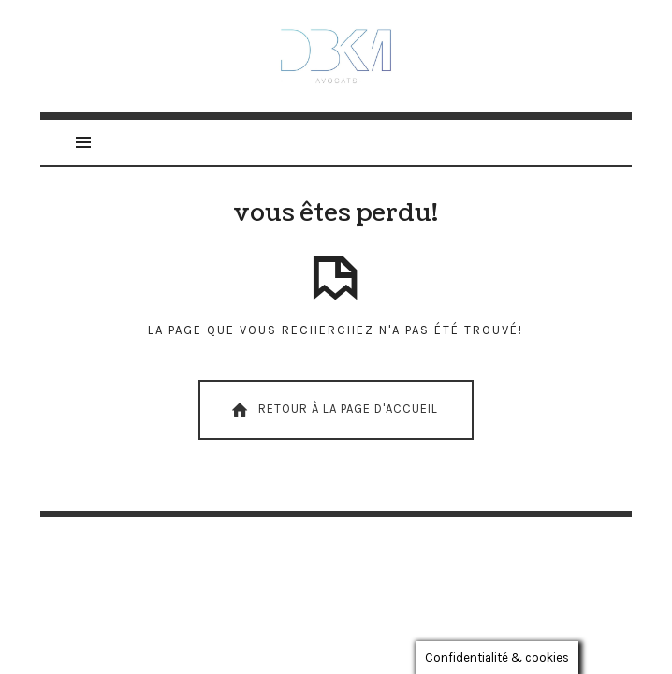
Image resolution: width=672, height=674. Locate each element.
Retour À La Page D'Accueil (333, 410)
